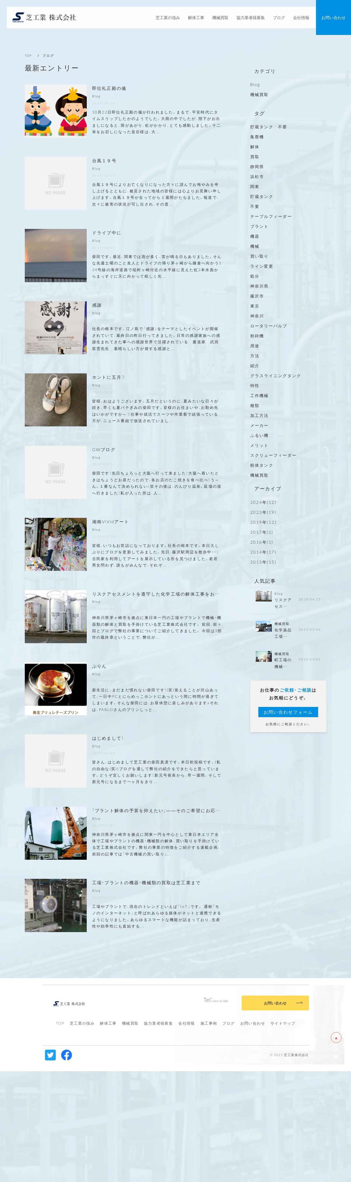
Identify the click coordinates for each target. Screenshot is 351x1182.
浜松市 (257, 176)
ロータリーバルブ (268, 326)
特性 (255, 385)
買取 (255, 157)
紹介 (255, 366)
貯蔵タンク (261, 196)
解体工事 (108, 1133)
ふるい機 (259, 435)
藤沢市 (257, 296)
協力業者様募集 (158, 1133)
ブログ (228, 1133)
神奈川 (257, 316)
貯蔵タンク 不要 (271, 127)
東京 (255, 306)
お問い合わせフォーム (288, 714)
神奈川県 (259, 286)
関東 (255, 186)
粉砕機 (257, 336)
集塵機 (257, 137)
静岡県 (257, 166)
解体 (255, 147)
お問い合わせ (252, 1133)
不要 (255, 206)
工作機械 (259, 395)
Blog (255, 84)
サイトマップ (282, 1133)
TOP (29, 55)
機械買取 (259, 94)
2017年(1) (261, 532)
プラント (259, 226)
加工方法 (259, 415)
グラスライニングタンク (275, 375)
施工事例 (208, 1133)
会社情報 (186, 1133)
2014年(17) (263, 552)
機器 (255, 236)
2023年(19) (263, 512)
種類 (255, 405)
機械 (255, 246)
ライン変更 (261, 266)
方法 (255, 356)
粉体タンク (261, 465)
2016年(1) (261, 542)
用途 (255, 346)
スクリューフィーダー (273, 455)
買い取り (259, 256)
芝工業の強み (82, 1133)
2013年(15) (263, 562)
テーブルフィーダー (271, 216)
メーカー (259, 425)
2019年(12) (263, 522)
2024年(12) (263, 502)
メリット (259, 445)
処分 (255, 276)
